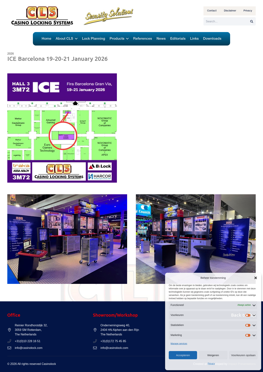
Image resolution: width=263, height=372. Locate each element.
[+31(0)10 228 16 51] (11, 341)
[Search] (251, 21)
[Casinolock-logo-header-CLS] (42, 16)
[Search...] (229, 21)
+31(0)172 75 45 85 (113, 341)
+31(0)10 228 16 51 (27, 341)
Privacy (211, 363)
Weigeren (213, 355)
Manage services (179, 343)
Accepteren (183, 355)
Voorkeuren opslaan (243, 355)
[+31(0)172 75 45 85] (96, 341)
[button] (256, 278)
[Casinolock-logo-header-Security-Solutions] (109, 16)
